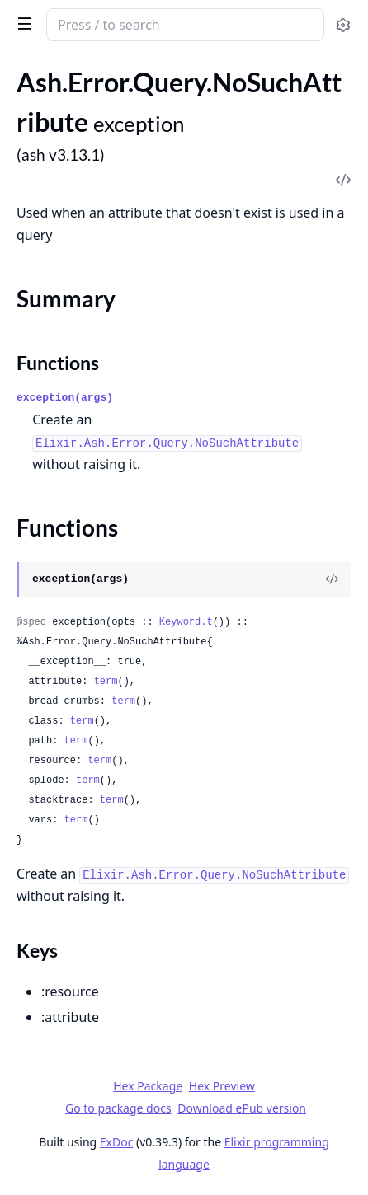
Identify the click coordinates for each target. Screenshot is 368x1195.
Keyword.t (186, 622)
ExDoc (117, 1142)
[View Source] (331, 579)
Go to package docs (118, 1108)
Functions (58, 362)
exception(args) (65, 397)
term (106, 681)
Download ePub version (241, 1108)
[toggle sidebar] (22, 23)
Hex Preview (222, 1086)
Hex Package (147, 1086)
